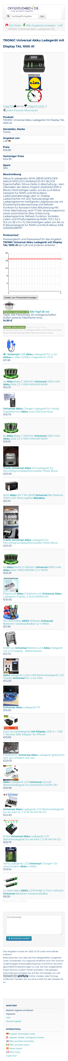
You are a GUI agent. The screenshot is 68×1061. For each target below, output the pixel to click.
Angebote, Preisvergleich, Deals (20, 1034)
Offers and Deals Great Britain (20, 1041)
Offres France (13, 1052)
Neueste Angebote (13, 1021)
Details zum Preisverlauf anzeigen (20, 297)
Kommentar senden (19, 938)
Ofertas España (14, 1048)
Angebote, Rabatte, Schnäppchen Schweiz (25, 1038)
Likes (8, 1018)
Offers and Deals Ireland (17, 1045)
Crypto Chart (11, 1056)
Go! (42, 16)
